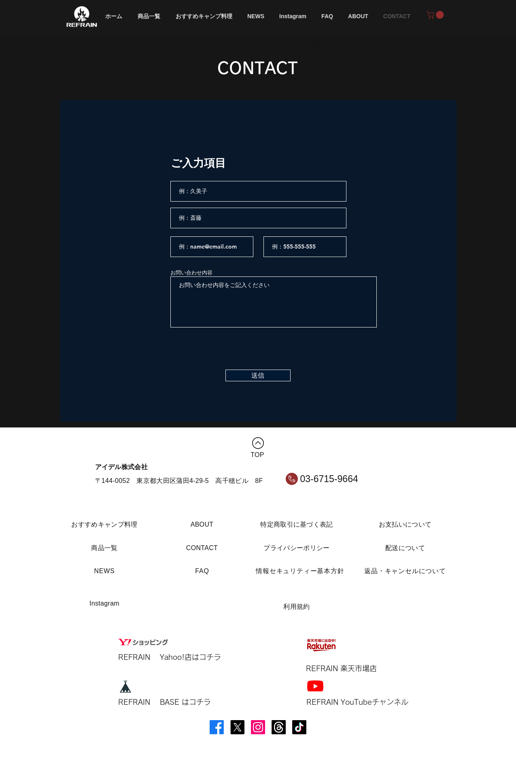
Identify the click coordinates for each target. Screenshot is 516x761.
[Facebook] (217, 727)
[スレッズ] (279, 727)
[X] (237, 727)
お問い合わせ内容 (191, 272)
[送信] (258, 375)
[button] (436, 15)
